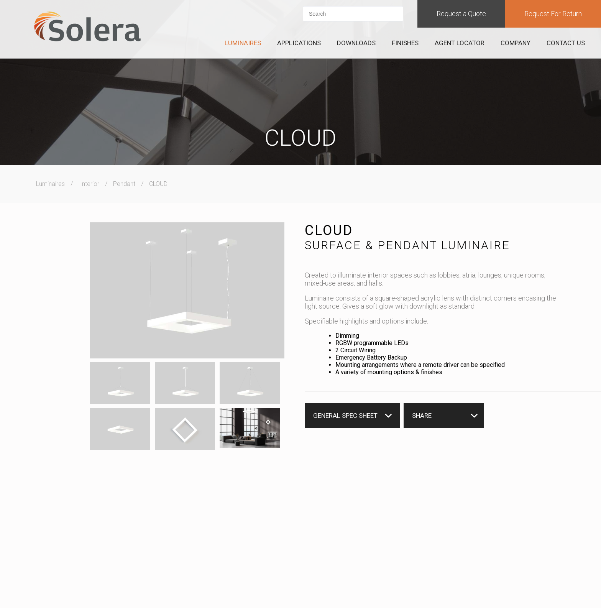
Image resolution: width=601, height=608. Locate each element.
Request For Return (553, 14)
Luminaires (243, 43)
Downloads (356, 43)
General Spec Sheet (345, 415)
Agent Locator (459, 43)
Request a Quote (461, 14)
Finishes (405, 43)
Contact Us (566, 43)
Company (515, 43)
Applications (299, 43)
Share (422, 415)
